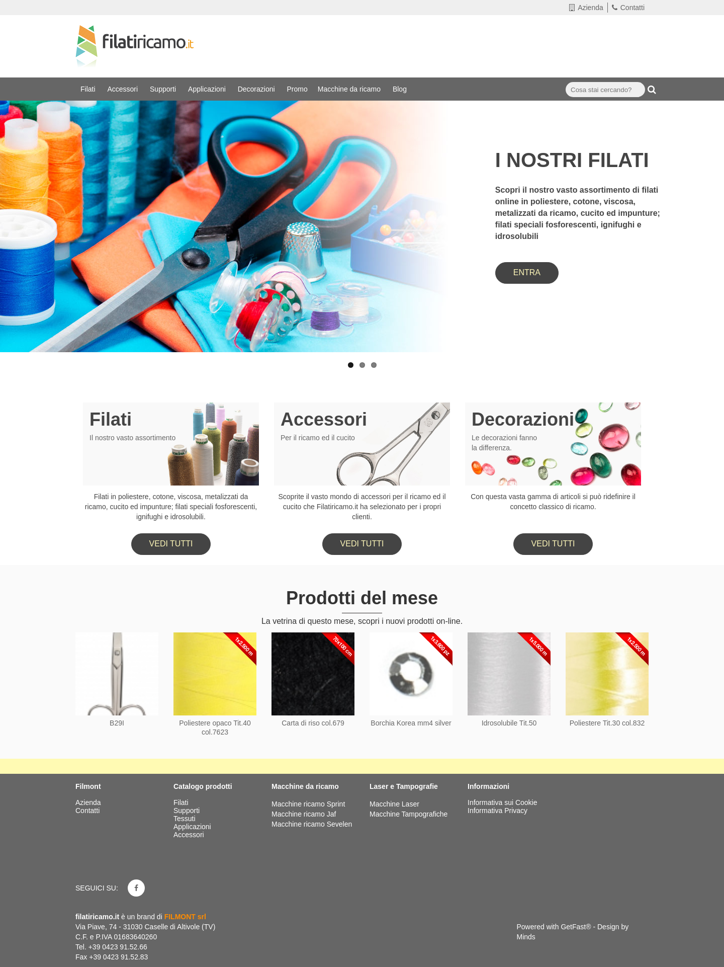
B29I (117, 723)
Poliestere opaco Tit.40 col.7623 (214, 727)
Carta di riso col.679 (313, 723)
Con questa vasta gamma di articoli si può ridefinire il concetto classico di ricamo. (553, 502)
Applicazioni (208, 89)
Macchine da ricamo (350, 89)
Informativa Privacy (497, 811)
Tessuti (185, 819)
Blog (401, 89)
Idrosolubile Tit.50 (509, 723)
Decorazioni (257, 89)
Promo (297, 89)
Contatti (628, 8)
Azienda (586, 8)
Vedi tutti (171, 543)
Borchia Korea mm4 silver (411, 723)
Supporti (164, 89)
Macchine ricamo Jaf (304, 814)
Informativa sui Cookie (502, 802)
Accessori (123, 89)
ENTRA (526, 272)
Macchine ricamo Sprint (308, 804)
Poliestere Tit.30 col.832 (607, 723)
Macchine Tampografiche (408, 814)
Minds (526, 937)
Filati (88, 89)
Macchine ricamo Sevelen (312, 824)
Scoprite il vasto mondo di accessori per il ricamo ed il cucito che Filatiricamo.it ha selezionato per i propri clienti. (361, 507)
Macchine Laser (394, 804)
